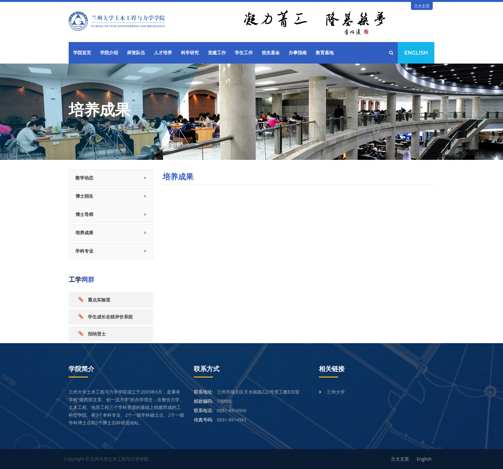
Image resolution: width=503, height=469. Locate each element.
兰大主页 (422, 6)
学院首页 (82, 52)
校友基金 (271, 52)
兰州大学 (336, 392)
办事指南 (298, 52)
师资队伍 (136, 52)
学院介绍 (109, 52)
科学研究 (190, 52)
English (416, 53)
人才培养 (163, 52)
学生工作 (244, 52)
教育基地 (325, 52)
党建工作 (217, 52)
